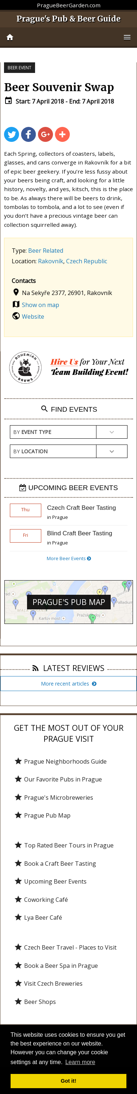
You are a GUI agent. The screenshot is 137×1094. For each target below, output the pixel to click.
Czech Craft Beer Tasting (81, 507)
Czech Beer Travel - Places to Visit (65, 947)
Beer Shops (35, 1002)
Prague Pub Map (42, 815)
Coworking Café (41, 900)
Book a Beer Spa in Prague (56, 966)
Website (33, 317)
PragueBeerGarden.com (68, 5)
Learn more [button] (80, 1062)
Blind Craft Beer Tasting (79, 533)
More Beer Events (69, 558)
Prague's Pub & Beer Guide (68, 19)
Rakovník (50, 261)
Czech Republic (86, 261)
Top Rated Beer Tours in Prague (64, 845)
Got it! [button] (68, 1081)
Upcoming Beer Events (50, 881)
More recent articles (68, 683)
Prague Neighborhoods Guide (60, 761)
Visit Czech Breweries (48, 983)
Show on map (40, 305)
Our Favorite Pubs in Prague (58, 779)
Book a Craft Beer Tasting (55, 864)
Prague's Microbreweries (53, 798)
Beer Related (45, 251)
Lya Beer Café (38, 917)
